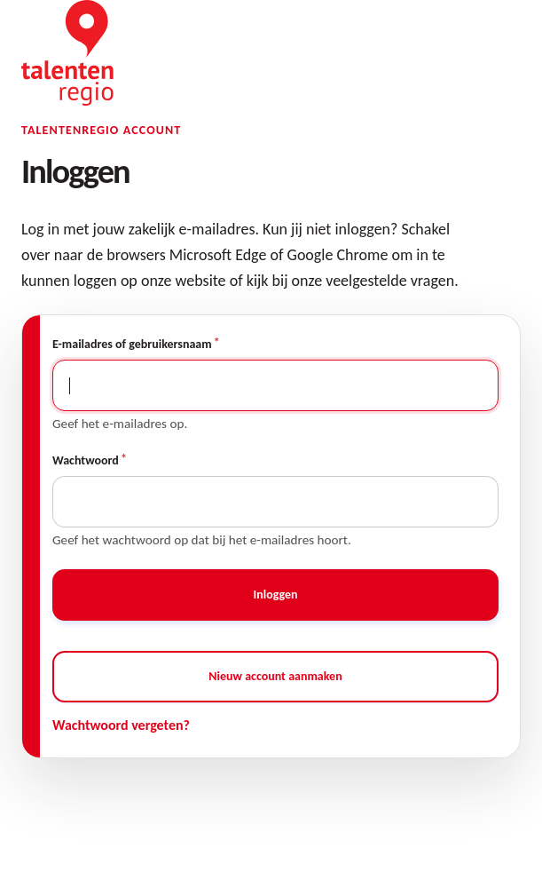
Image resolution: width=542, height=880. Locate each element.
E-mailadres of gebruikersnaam (132, 344)
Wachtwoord (85, 460)
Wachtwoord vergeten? (121, 725)
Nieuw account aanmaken (275, 676)
